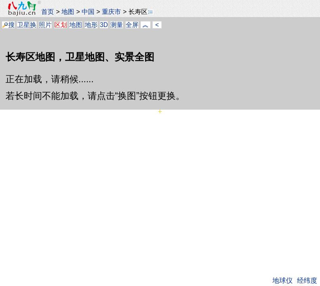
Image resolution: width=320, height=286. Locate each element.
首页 (47, 11)
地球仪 (282, 280)
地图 (67, 11)
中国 (88, 11)
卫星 (23, 24)
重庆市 (111, 11)
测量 (116, 24)
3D (104, 24)
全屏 (132, 24)
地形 (91, 24)
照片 (45, 24)
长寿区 (140, 11)
